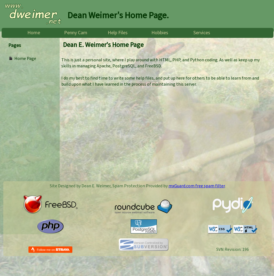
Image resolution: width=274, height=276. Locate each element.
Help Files (118, 33)
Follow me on (53, 249)
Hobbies (159, 33)
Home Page (25, 59)
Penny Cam (75, 33)
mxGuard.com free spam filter (196, 186)
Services (201, 33)
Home (33, 33)
